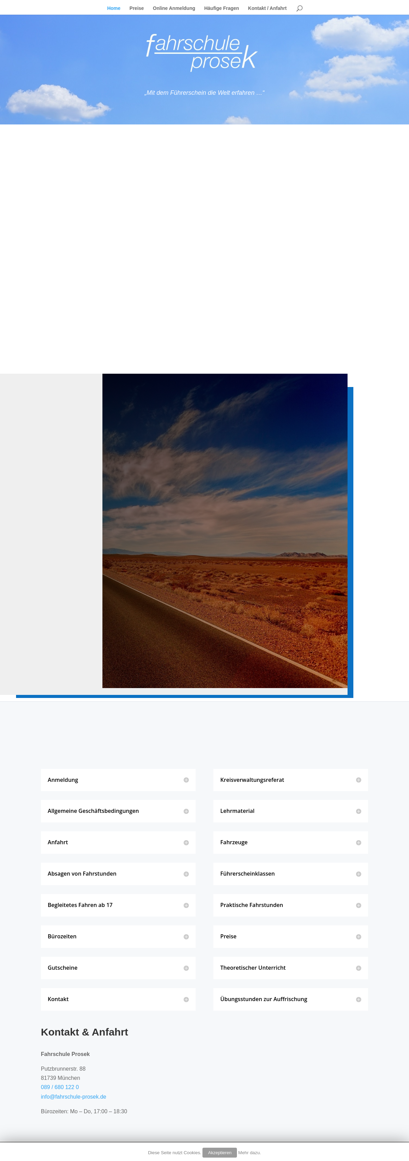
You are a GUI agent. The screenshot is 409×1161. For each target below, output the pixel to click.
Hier (280, 328)
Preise (136, 8)
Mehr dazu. (249, 1152)
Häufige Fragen (221, 8)
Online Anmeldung (174, 8)
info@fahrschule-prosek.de (73, 1097)
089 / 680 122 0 (60, 1087)
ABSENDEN (129, 636)
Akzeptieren (219, 1152)
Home (114, 8)
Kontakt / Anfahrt (267, 8)
